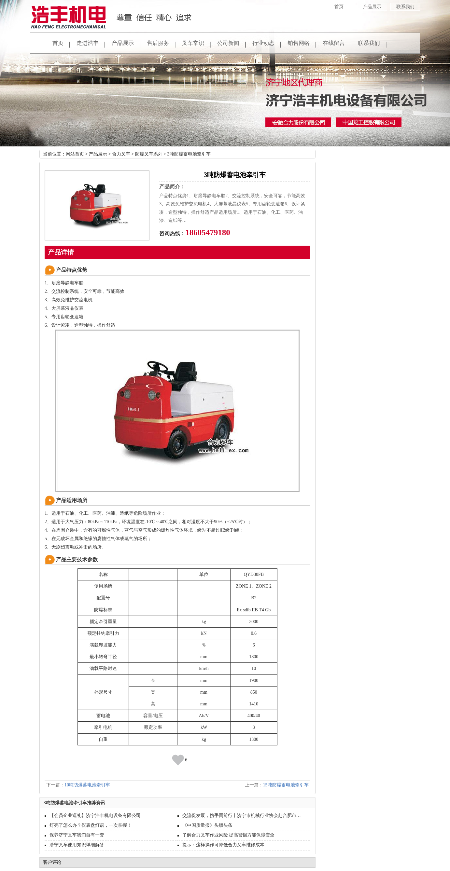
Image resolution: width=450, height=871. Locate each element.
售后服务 (158, 43)
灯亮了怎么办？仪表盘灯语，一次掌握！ (90, 825)
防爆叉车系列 (148, 154)
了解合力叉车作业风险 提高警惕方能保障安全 (228, 835)
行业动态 (263, 43)
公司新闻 (228, 43)
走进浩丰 (88, 43)
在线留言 (334, 43)
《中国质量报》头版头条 (207, 825)
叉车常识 (193, 43)
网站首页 (75, 154)
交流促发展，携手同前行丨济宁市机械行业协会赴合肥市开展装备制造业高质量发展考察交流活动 (243, 815)
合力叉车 (121, 154)
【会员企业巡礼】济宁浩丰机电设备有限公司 (95, 815)
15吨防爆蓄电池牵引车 (286, 785)
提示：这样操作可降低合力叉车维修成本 (223, 844)
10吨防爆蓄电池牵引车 (87, 785)
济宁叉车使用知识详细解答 (76, 844)
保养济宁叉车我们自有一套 (76, 835)
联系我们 (405, 6)
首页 (339, 6)
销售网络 (299, 43)
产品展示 (372, 6)
